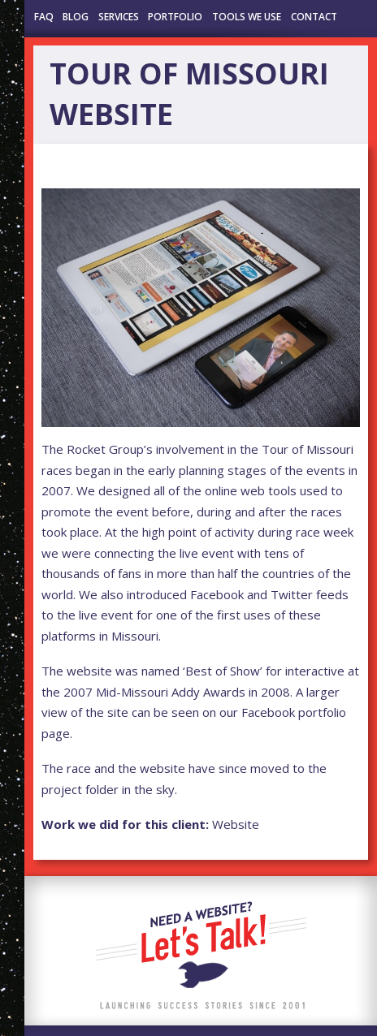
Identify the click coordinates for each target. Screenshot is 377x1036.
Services (118, 17)
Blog (76, 17)
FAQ (44, 17)
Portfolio (175, 17)
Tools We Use (246, 17)
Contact (314, 17)
